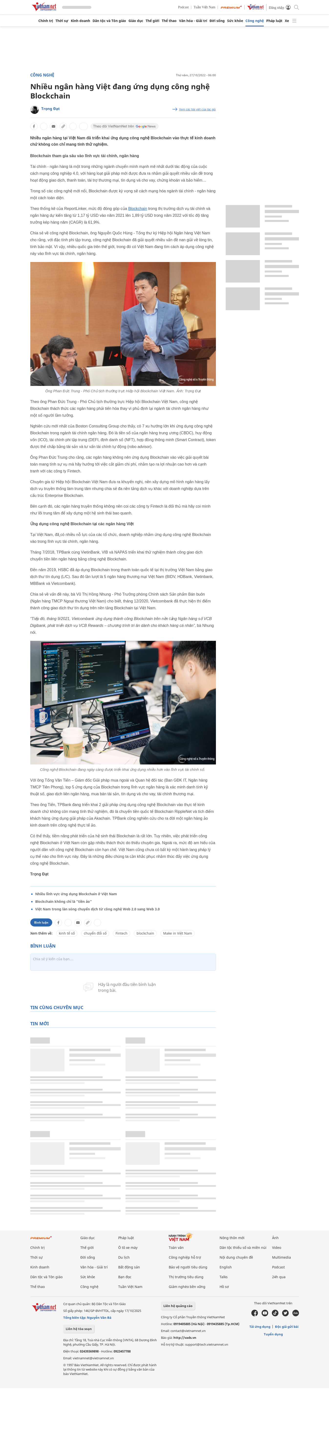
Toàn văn (176, 1247)
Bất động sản (129, 1267)
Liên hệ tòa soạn (79, 1329)
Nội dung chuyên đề (236, 1257)
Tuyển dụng (273, 1334)
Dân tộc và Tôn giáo (109, 20)
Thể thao (169, 20)
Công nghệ (254, 20)
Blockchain (137, 209)
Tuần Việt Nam (204, 7)
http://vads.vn (184, 1337)
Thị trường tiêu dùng (186, 1277)
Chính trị (45, 20)
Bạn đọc (124, 1277)
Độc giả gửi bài (286, 1326)
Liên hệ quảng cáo (177, 1306)
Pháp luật (274, 20)
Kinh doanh (80, 20)
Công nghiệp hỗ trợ (185, 1257)
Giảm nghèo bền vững (187, 1286)
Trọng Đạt (50, 108)
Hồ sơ (224, 1286)
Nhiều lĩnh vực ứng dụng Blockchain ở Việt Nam (76, 894)
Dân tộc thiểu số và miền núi (243, 1247)
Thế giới (152, 20)
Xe (287, 20)
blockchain (145, 933)
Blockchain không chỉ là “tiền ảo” (63, 901)
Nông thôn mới (232, 1237)
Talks (224, 1277)
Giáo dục (135, 20)
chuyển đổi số (95, 933)
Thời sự (61, 20)
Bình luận (41, 922)
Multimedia (281, 1257)
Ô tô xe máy (128, 1247)
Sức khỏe (235, 20)
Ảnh (275, 1237)
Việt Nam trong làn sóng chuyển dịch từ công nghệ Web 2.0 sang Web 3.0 (97, 909)
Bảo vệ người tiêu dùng (188, 1267)
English (226, 1267)
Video (276, 1247)
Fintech (121, 933)
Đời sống (217, 20)
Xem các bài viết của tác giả (197, 109)
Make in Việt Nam (177, 933)
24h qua (279, 1277)
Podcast (183, 7)
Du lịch (124, 1257)
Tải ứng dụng (259, 1326)
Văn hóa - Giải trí (193, 20)
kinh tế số (67, 933)
